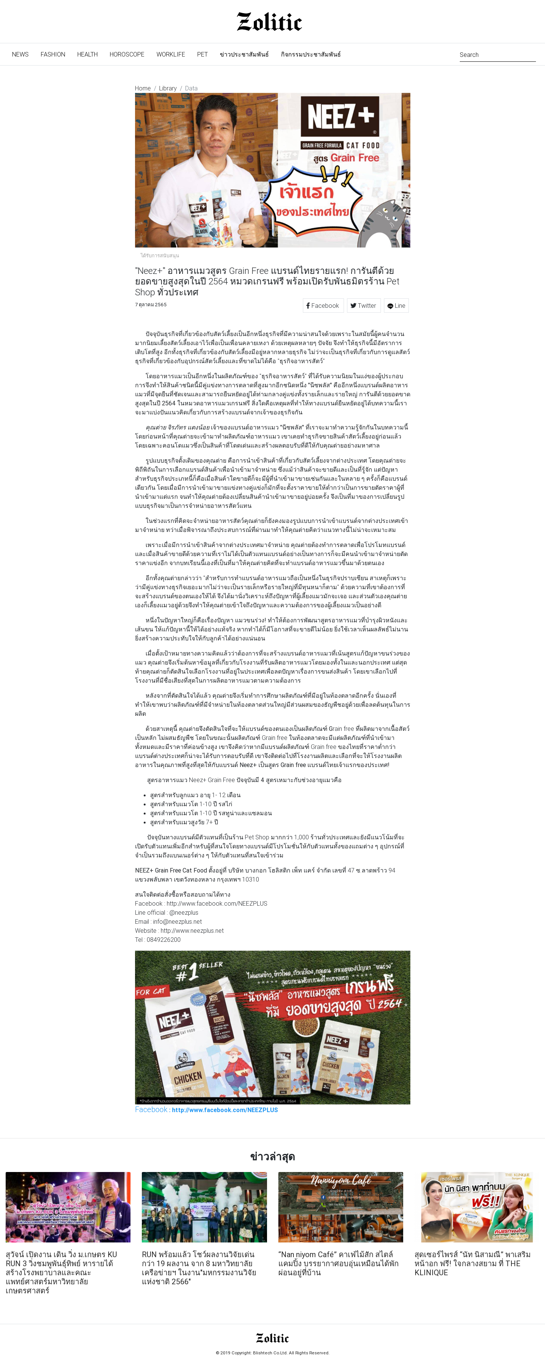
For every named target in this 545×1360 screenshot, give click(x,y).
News (23, 53)
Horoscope (127, 54)
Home (143, 88)
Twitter (364, 305)
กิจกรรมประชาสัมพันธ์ (311, 54)
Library (168, 88)
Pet (202, 54)
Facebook (323, 305)
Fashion (53, 54)
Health (87, 54)
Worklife (171, 54)
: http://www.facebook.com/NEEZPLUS (206, 1109)
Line (396, 305)
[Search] (498, 54)
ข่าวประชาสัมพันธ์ (244, 54)
